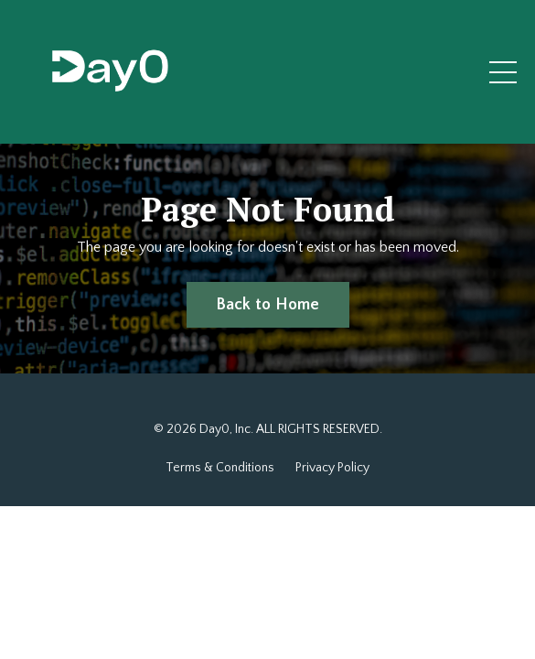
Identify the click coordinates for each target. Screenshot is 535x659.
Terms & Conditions (220, 467)
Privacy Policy (332, 467)
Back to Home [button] (268, 305)
